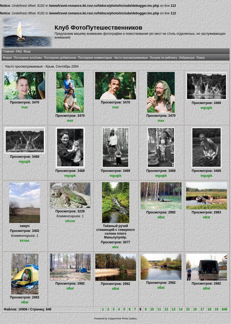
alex (115, 247)
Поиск (200, 57)
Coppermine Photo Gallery (122, 318)
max (24, 107)
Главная (8, 51)
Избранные (186, 57)
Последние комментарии (95, 57)
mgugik (206, 108)
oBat (161, 217)
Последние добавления (60, 57)
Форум (7, 57)
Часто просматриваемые (131, 57)
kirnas (24, 241)
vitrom (70, 221)
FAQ (19, 51)
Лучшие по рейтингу (163, 57)
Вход (27, 51)
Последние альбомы (28, 57)
